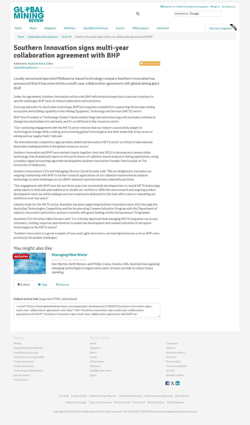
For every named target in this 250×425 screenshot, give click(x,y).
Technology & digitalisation (28, 370)
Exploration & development (28, 347)
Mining (17, 343)
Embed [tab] (23, 284)
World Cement (122, 402)
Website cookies (175, 375)
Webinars (70, 28)
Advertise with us (175, 352)
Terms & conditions (176, 366)
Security (170, 370)
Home (18, 28)
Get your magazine (222, 27)
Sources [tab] (62, 284)
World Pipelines (175, 402)
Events (120, 28)
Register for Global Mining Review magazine (184, 6)
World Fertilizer (156, 402)
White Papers (97, 361)
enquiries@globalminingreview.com (177, 411)
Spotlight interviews (95, 28)
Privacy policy (173, 361)
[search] (198, 14)
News (93, 352)
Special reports (22, 375)
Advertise (163, 28)
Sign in (215, 6)
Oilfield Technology (76, 402)
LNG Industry (182, 395)
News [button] (33, 28)
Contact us (228, 6)
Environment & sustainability (29, 357)
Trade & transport (23, 361)
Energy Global (79, 395)
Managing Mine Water (70, 255)
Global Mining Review (25, 67)
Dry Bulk (64, 395)
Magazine (50, 28)
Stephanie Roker (37, 63)
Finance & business (24, 366)
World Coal (139, 402)
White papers (140, 28)
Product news (21, 379)
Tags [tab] (42, 284)
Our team (171, 357)
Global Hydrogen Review (102, 395)
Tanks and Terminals (100, 402)
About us (171, 347)
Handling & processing (26, 352)
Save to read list (150, 63)
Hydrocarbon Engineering (159, 395)
